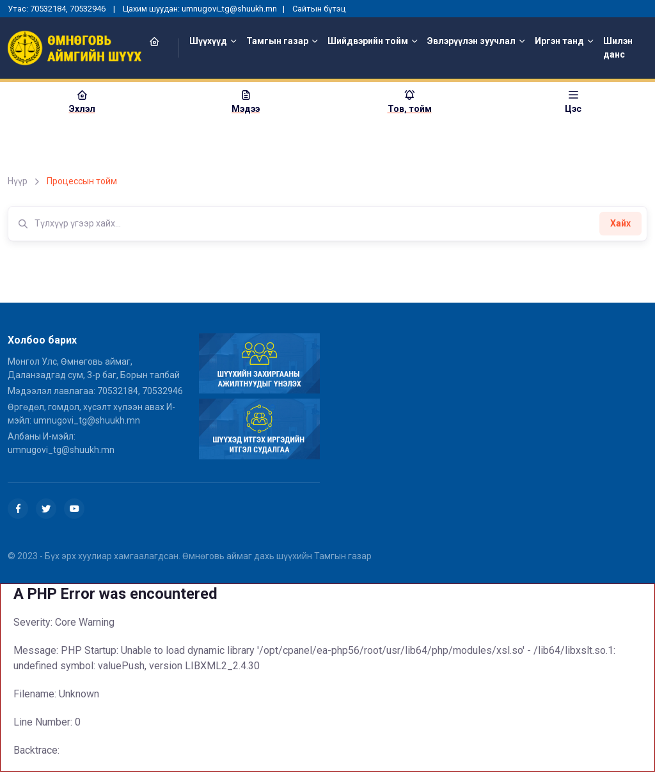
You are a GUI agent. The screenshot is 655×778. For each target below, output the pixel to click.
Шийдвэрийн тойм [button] (368, 41)
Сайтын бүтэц (318, 8)
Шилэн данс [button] (618, 48)
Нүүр (18, 181)
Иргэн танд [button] (559, 41)
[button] (162, 41)
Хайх (620, 223)
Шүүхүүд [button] (208, 41)
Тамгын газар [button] (277, 41)
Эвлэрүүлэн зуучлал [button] (471, 41)
